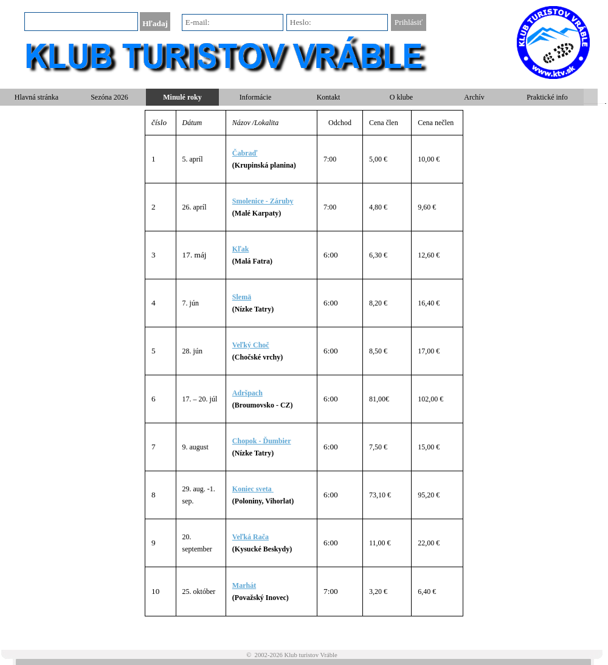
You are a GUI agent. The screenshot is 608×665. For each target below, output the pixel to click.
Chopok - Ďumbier (261, 441)
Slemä (241, 297)
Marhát (244, 585)
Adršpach (247, 393)
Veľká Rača (250, 537)
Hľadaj (155, 23)
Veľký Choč (250, 345)
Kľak (240, 249)
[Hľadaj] (81, 21)
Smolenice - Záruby (263, 201)
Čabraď (244, 153)
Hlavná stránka (36, 97)
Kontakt (328, 97)
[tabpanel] (304, 363)
